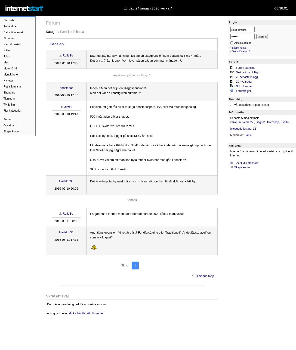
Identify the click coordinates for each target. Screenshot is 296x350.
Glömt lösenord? (241, 51)
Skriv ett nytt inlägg (247, 72)
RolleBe (68, 55)
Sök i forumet (244, 86)
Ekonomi (8, 38)
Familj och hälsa (72, 32)
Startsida (8, 20)
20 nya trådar (244, 81)
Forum (7, 119)
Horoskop (273, 122)
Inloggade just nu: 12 (243, 128)
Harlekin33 (66, 181)
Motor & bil (10, 68)
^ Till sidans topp (203, 276)
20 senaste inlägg (247, 77)
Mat (5, 62)
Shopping (9, 92)
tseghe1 (261, 122)
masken (66, 106)
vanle (233, 122)
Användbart (10, 26)
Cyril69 (285, 122)
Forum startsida (245, 67)
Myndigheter (11, 74)
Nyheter (8, 80)
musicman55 (246, 122)
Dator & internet (13, 32)
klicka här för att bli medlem (87, 313)
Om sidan (9, 125)
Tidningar (9, 98)
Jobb (6, 56)
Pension (57, 44)
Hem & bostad (12, 44)
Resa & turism (12, 86)
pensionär (66, 88)
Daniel (248, 135)
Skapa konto (11, 131)
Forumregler (243, 91)
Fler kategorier (12, 110)
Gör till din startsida (246, 163)
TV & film (9, 104)
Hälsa (7, 50)
